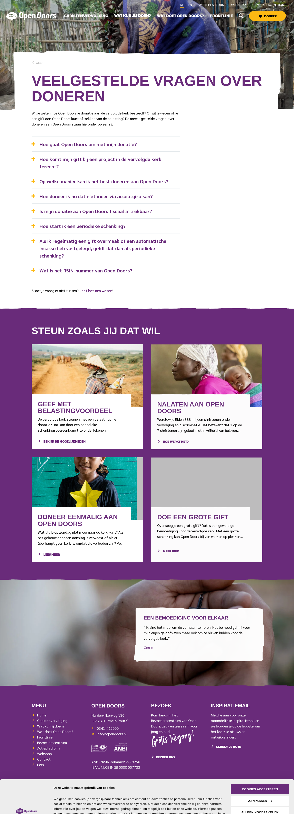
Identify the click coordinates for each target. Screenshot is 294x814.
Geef (37, 62)
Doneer (270, 16)
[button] (241, 15)
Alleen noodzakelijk (260, 783)
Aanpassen (260, 772)
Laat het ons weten (95, 290)
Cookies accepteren (260, 760)
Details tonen (63, 806)
